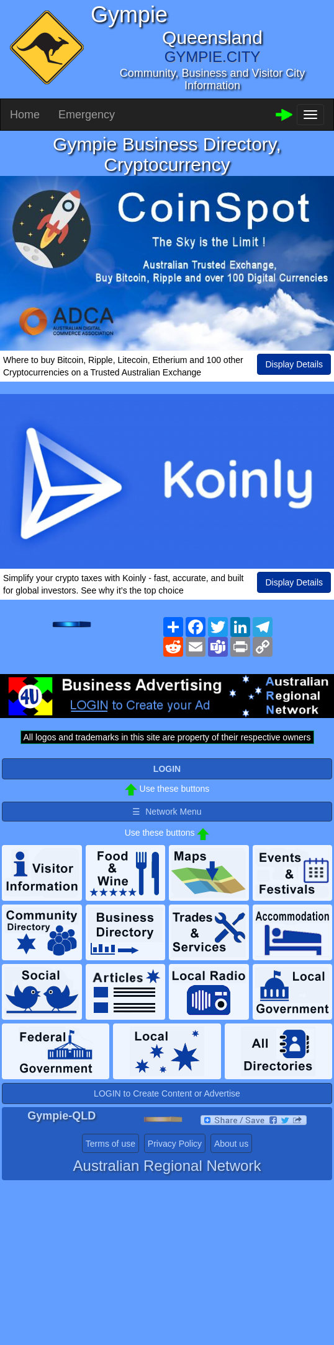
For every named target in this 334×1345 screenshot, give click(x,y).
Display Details (294, 364)
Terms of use (110, 1144)
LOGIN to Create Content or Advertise (167, 1093)
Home (25, 114)
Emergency (86, 114)
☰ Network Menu (166, 812)
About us (231, 1144)
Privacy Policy (175, 1144)
